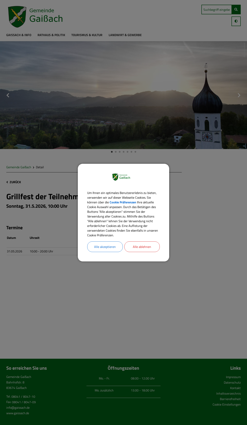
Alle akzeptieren (105, 246)
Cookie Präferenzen (123, 202)
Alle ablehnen (142, 246)
